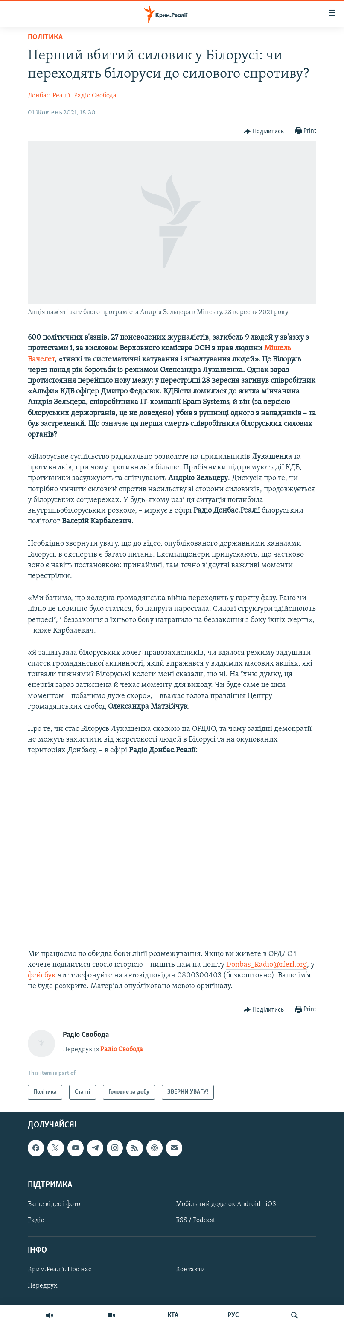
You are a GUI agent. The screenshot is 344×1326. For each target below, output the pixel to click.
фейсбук (42, 975)
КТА (172, 1315)
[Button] (264, 131)
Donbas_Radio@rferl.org (266, 965)
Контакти (190, 1269)
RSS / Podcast (195, 1220)
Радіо (36, 1220)
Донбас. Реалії (49, 95)
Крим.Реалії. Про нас (59, 1269)
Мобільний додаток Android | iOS (226, 1204)
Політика (45, 37)
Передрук (43, 1285)
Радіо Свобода (95, 95)
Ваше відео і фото (54, 1204)
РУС (233, 1315)
